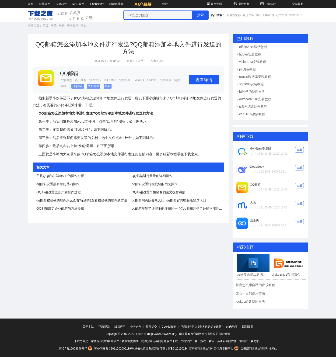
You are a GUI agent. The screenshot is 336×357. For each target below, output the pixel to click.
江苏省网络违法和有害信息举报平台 (211, 348)
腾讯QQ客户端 (265, 15)
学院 (165, 4)
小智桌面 (281, 15)
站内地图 (232, 326)
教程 (62, 25)
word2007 (295, 15)
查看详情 (204, 79)
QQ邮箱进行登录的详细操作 (152, 176)
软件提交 (151, 326)
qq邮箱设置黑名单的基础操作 (57, 184)
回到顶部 (247, 326)
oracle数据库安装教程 (255, 77)
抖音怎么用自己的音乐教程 (255, 285)
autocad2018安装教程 (255, 99)
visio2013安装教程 (252, 62)
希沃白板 (248, 15)
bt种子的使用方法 (252, 92)
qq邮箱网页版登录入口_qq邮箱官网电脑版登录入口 (169, 200)
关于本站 (88, 326)
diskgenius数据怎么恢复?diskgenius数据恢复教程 (288, 274)
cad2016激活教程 (252, 114)
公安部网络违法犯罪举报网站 (255, 348)
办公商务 (80, 80)
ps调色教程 (247, 69)
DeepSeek (257, 166)
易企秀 (254, 220)
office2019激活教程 (253, 47)
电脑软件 (44, 4)
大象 (253, 202)
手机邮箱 (93, 86)
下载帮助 (104, 326)
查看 (299, 150)
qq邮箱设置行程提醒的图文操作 (155, 184)
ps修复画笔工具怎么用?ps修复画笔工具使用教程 (253, 274)
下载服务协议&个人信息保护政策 (201, 326)
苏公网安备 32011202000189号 (111, 348)
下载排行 (268, 4)
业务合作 (135, 326)
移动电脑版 (116, 4)
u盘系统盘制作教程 (253, 106)
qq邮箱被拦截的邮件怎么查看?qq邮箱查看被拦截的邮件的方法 (81, 200)
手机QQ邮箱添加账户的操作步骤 (60, 176)
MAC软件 (78, 4)
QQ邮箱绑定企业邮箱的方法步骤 (60, 208)
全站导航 (294, 4)
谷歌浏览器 (234, 15)
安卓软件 (61, 4)
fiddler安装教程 (250, 54)
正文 (83, 25)
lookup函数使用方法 (250, 301)
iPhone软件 (97, 4)
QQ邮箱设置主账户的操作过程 (58, 192)
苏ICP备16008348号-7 (73, 348)
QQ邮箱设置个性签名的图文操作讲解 (159, 192)
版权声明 (120, 326)
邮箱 (107, 86)
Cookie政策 (169, 326)
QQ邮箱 (78, 86)
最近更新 (240, 4)
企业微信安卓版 (260, 148)
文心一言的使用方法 (250, 293)
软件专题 (214, 4)
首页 (31, 4)
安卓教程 (72, 25)
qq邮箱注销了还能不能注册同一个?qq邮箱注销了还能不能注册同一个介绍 (185, 208)
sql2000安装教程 (251, 84)
